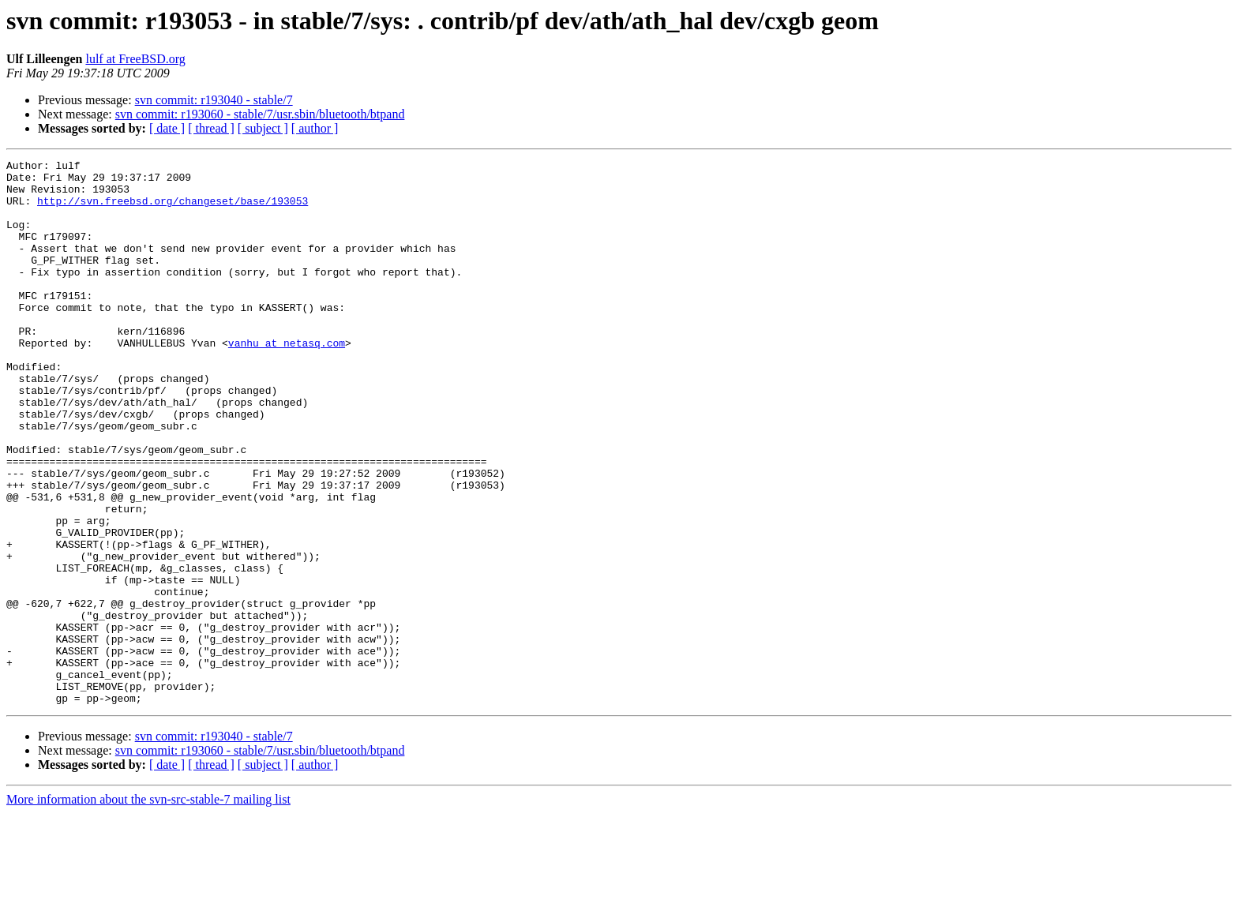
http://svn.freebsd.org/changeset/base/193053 (172, 210)
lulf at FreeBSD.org (135, 59)
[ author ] (315, 128)
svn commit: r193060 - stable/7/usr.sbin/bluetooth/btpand (260, 114)
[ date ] (167, 128)
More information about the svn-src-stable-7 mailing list (148, 908)
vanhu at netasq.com (286, 380)
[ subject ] (263, 128)
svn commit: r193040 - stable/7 (214, 100)
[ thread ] (211, 128)
